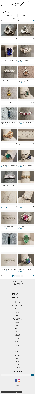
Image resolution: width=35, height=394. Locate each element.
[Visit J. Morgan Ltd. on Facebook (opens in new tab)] (16, 380)
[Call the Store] (17, 286)
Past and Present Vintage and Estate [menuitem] (17, 305)
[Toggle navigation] (2, 5)
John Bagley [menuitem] (17, 344)
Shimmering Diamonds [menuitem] (17, 355)
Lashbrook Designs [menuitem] (17, 345)
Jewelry (3, 8)
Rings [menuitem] (17, 315)
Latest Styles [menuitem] (17, 308)
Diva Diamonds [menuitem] (17, 341)
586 (22, 275)
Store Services (17, 364)
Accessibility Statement (24, 388)
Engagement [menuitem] (17, 302)
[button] (3, 1)
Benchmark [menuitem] (17, 334)
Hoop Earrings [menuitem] (17, 322)
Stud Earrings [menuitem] (17, 325)
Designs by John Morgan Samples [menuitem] (17, 304)
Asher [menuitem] (17, 331)
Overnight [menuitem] (17, 351)
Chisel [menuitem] (17, 337)
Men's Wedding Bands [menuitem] (17, 318)
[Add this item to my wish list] (16, 39)
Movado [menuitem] (17, 348)
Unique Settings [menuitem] (17, 358)
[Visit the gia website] (17, 385)
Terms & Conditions (16, 388)
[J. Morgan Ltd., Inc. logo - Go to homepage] (17, 4)
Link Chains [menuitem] (17, 321)
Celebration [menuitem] (17, 335)
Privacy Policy (17, 367)
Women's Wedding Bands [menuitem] (17, 319)
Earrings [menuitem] (17, 311)
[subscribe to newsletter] (32, 375)
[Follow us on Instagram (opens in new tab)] (19, 380)
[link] (31, 1)
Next (32, 20)
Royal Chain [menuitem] (17, 354)
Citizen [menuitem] (17, 338)
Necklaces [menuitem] (17, 312)
